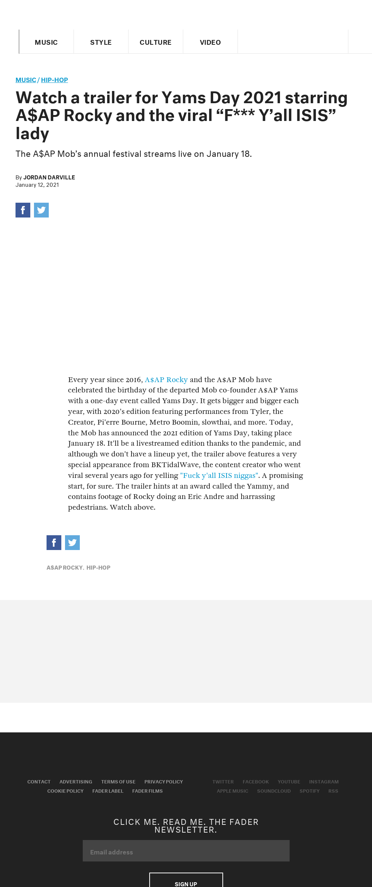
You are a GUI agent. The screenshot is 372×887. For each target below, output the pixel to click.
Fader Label (107, 790)
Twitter (223, 781)
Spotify (310, 790)
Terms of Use (118, 781)
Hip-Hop (54, 79)
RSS (333, 790)
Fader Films (147, 790)
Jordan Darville (49, 176)
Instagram (324, 781)
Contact (39, 781)
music (26, 79)
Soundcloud (274, 790)
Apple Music (232, 790)
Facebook (256, 781)
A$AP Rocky (166, 379)
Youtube (289, 781)
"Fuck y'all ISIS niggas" (219, 475)
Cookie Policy (65, 790)
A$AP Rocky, (65, 567)
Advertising (75, 781)
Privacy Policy (163, 781)
